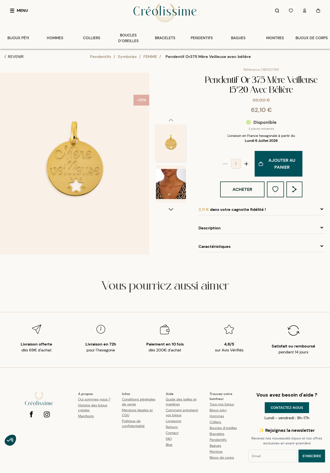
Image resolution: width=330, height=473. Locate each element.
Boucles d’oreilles (223, 428)
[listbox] (171, 165)
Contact (172, 433)
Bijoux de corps (222, 457)
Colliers (215, 422)
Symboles (127, 56)
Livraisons (173, 421)
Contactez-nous (287, 407)
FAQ (169, 439)
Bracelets (217, 434)
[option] (171, 103)
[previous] (171, 78)
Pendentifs (100, 56)
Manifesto (86, 416)
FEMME (150, 56)
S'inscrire (311, 456)
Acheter (242, 189)
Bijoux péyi (218, 410)
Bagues (215, 445)
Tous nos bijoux (222, 404)
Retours (172, 427)
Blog (169, 444)
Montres (216, 451)
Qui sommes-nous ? (94, 399)
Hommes (217, 416)
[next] (171, 250)
